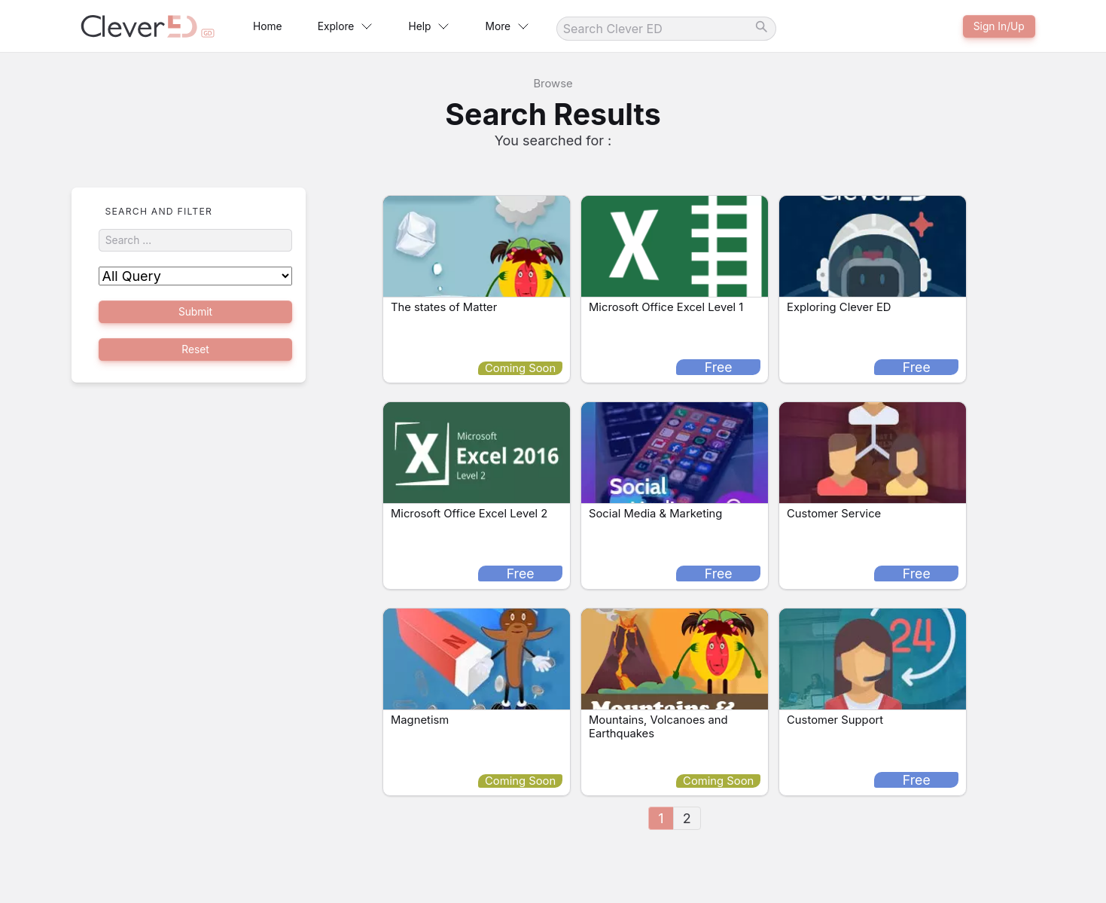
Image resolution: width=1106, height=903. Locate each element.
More (560, 26)
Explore (368, 26)
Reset (194, 359)
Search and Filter (159, 211)
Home (275, 26)
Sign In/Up (993, 25)
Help (466, 26)
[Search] (727, 29)
